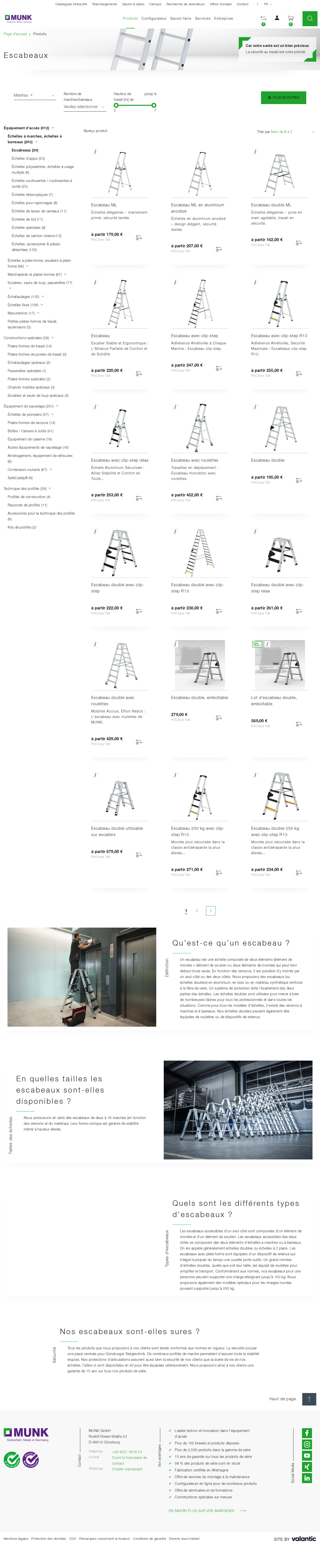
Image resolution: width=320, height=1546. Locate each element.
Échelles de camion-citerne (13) (36, 236)
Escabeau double (267, 461)
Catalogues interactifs (71, 4)
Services (203, 18)
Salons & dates (133, 4)
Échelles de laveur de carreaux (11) (39, 211)
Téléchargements (104, 4)
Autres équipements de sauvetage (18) (38, 447)
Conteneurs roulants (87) (30, 470)
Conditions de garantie (149, 1539)
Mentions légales (16, 1539)
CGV (72, 1539)
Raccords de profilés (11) (27, 505)
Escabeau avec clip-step (194, 336)
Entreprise (223, 18)
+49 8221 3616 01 (127, 1452)
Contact (242, 4)
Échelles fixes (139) (26, 305)
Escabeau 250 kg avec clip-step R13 (197, 832)
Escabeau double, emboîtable (199, 698)
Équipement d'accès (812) (29, 128)
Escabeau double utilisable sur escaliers (117, 832)
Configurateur (154, 18)
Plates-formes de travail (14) (30, 346)
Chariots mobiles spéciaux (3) (31, 387)
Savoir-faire (181, 18)
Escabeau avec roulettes (194, 461)
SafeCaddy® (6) (20, 478)
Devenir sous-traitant (184, 1539)
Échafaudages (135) (26, 297)
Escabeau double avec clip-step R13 (197, 588)
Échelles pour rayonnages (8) (34, 203)
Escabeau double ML (271, 205)
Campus (155, 4)
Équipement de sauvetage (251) (31, 406)
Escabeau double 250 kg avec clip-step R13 (275, 832)
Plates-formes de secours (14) (31, 423)
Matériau (22, 96)
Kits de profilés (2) (22, 527)
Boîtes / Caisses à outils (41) (30, 431)
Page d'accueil (15, 34)
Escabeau (100, 336)
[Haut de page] (309, 1399)
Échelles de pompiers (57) (31, 415)
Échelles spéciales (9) (29, 228)
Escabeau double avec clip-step (117, 588)
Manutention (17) (24, 313)
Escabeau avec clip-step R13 (279, 336)
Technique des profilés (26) (28, 489)
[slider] (116, 105)
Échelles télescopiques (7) (32, 195)
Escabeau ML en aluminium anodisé (197, 208)
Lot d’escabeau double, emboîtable (274, 701)
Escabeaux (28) (25, 150)
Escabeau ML (104, 205)
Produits (131, 18)
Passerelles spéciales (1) (27, 371)
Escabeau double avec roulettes (112, 701)
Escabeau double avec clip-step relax (277, 588)
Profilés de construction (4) (29, 497)
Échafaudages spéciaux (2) (29, 363)
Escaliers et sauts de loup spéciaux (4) (38, 396)
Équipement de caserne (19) (30, 439)
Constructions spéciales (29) (29, 338)
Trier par (263, 132)
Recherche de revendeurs (185, 4)
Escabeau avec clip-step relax (120, 461)
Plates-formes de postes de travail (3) (37, 354)
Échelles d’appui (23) (28, 158)
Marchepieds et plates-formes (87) (37, 275)
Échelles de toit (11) (27, 219)
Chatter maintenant (127, 1469)
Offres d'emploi (221, 4)
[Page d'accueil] (16, 18)
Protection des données (48, 1539)
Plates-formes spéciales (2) (29, 379)
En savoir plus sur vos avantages (207, 1511)
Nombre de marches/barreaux (78, 97)
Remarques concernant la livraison (104, 1539)
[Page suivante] (210, 910)
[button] (263, 18)
